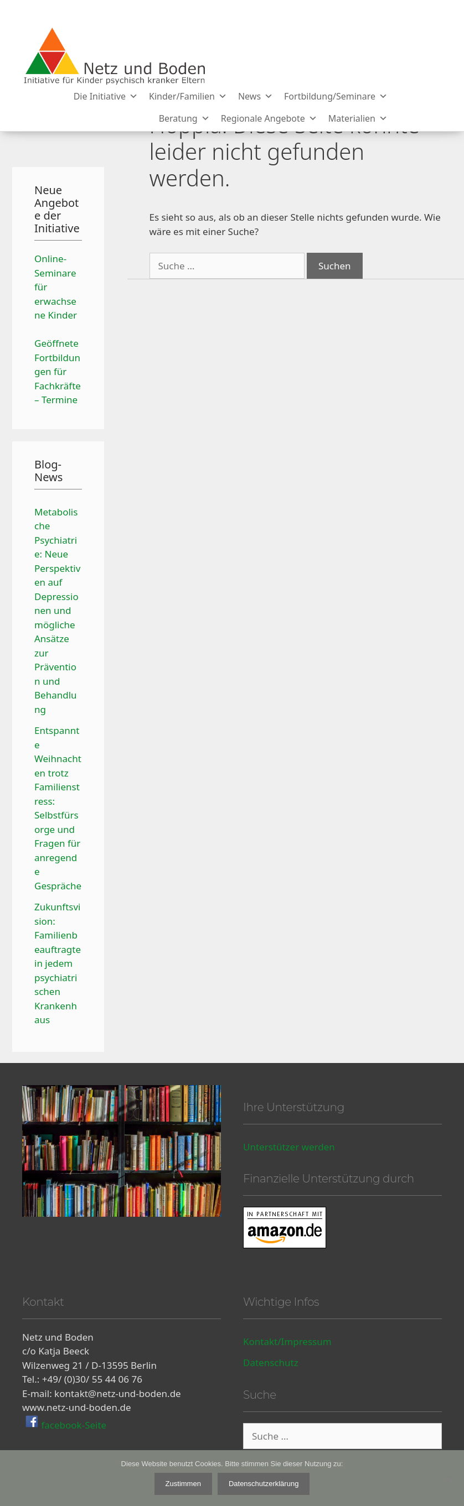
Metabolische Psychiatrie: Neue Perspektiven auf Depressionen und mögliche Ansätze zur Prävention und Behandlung (57, 611)
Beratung (184, 118)
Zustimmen (183, 1483)
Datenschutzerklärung (263, 1483)
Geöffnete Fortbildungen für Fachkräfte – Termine (57, 371)
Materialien (358, 118)
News (255, 96)
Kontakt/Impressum (287, 1341)
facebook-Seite (72, 1424)
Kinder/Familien (188, 96)
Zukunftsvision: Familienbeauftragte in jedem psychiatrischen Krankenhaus (57, 963)
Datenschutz (270, 1362)
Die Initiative (106, 96)
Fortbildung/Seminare (336, 96)
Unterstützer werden (289, 1146)
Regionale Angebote (269, 118)
